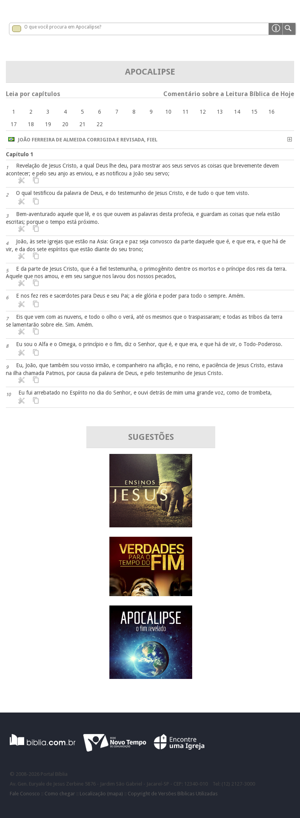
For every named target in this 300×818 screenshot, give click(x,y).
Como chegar (60, 794)
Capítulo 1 (20, 154)
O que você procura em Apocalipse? (62, 27)
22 (99, 124)
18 (31, 124)
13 (220, 112)
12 (203, 112)
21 (82, 124)
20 (65, 124)
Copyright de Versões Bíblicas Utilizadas (173, 794)
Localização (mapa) (101, 794)
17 (14, 124)
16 (271, 112)
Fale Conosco (25, 794)
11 (185, 112)
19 (48, 124)
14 (237, 112)
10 (168, 112)
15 (254, 112)
